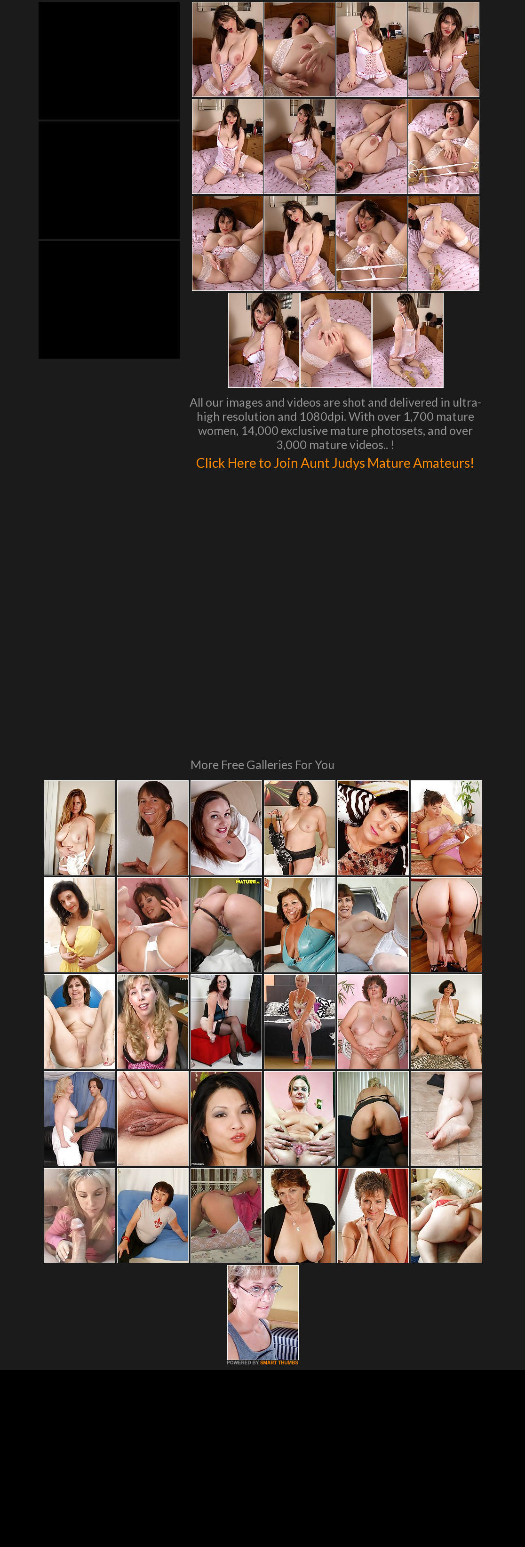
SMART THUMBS (279, 1254)
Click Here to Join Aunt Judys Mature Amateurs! (335, 471)
